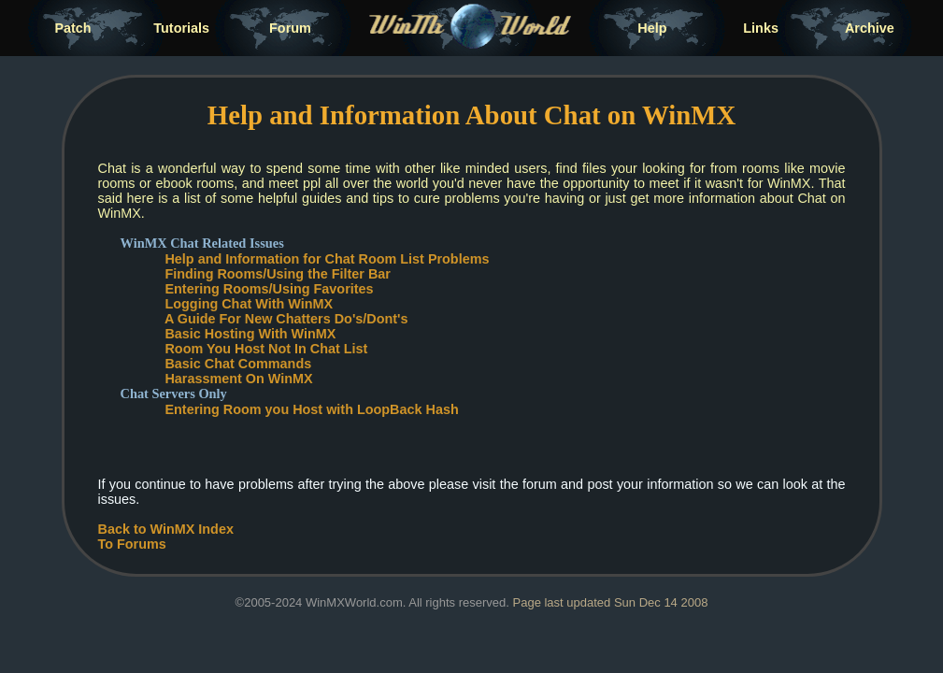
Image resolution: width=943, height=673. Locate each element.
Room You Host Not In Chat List (265, 348)
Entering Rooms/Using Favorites (268, 288)
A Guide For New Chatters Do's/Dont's (286, 318)
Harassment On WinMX (238, 378)
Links (761, 28)
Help (651, 28)
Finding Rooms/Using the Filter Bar (277, 273)
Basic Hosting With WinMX (250, 333)
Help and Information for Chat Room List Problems (326, 258)
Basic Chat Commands (237, 363)
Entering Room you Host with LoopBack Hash (311, 409)
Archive (869, 28)
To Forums (132, 544)
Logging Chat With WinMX (248, 303)
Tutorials (181, 28)
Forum (290, 28)
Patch (72, 28)
